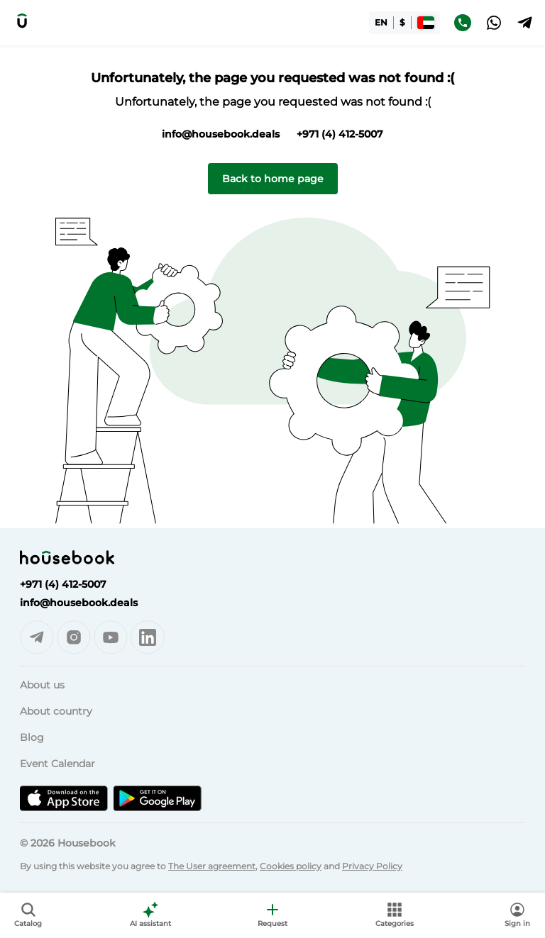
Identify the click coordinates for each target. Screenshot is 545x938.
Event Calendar (57, 763)
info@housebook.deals (221, 134)
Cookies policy (290, 866)
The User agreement (211, 866)
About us (42, 685)
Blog (32, 737)
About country (56, 711)
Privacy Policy (372, 866)
